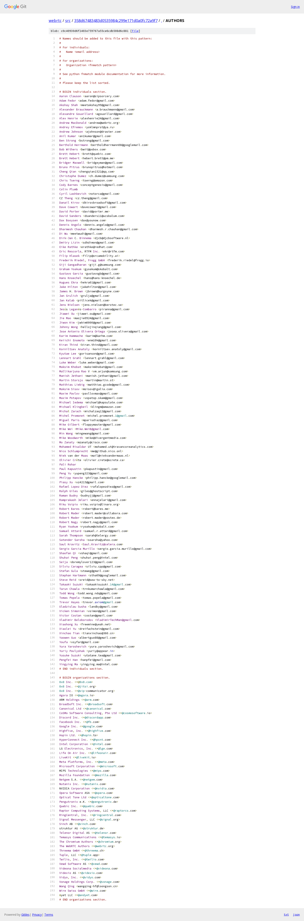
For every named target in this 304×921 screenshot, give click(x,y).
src (68, 20)
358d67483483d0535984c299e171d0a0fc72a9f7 (116, 20)
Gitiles (25, 915)
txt (286, 914)
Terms (48, 915)
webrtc (55, 20)
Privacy (37, 915)
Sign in (295, 7)
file (135, 31)
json (296, 914)
